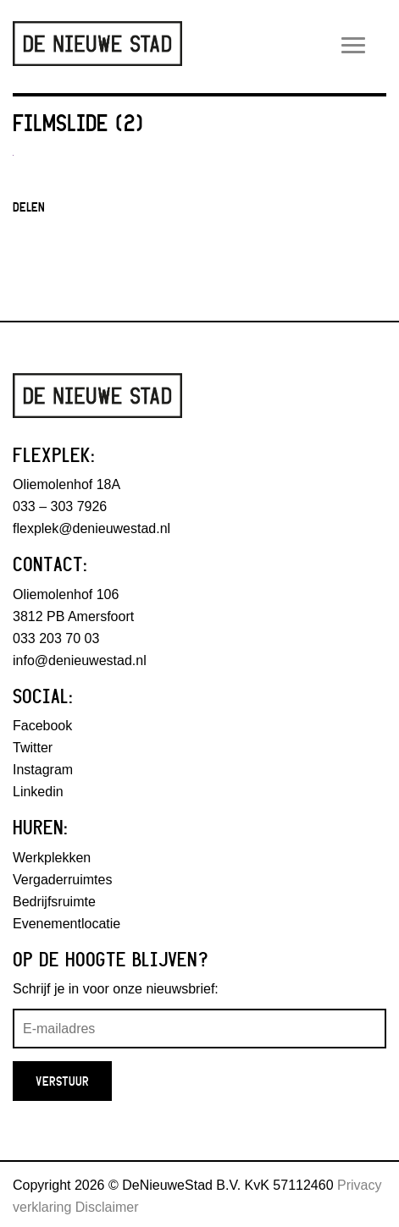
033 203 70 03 (56, 638)
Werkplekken (52, 857)
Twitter (33, 747)
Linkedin (38, 791)
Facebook (42, 725)
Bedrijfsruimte (54, 901)
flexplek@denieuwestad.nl (91, 528)
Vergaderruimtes (62, 879)
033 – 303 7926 (60, 506)
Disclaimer (107, 1207)
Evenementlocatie (66, 923)
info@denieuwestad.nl (80, 660)
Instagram (43, 769)
